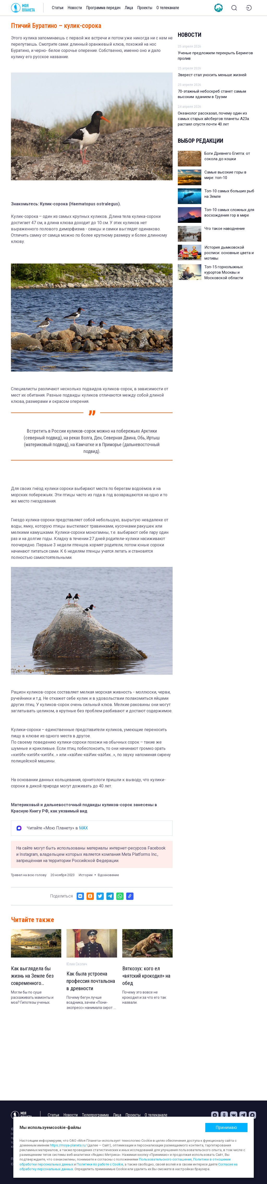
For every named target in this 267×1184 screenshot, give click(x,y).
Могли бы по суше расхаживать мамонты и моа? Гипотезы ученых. (32, 997)
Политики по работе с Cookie (100, 1164)
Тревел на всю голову (28, 875)
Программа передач (103, 7)
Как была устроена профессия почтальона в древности (90, 981)
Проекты (144, 7)
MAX (83, 828)
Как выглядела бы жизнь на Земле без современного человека (32, 976)
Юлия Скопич (76, 964)
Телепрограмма (95, 1115)
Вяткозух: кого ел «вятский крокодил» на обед (146, 975)
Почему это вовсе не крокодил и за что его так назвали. (144, 997)
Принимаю (226, 1127)
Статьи (57, 7)
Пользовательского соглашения (165, 1159)
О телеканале (167, 7)
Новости (75, 7)
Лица (129, 7)
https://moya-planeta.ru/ (68, 1145)
